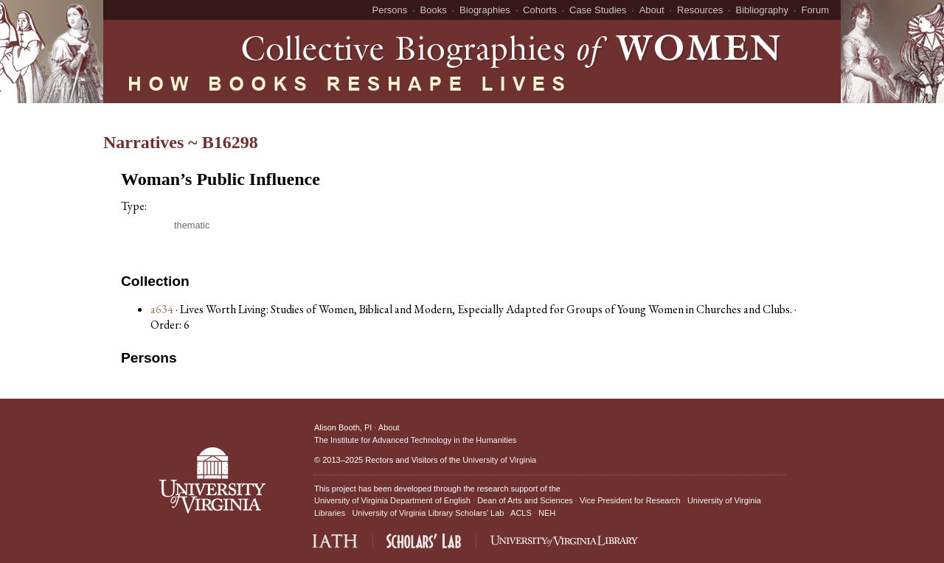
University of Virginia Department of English (392, 500)
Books (433, 9)
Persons (390, 9)
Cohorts (540, 9)
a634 (161, 309)
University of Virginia (499, 459)
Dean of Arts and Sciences (525, 500)
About (651, 9)
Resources (700, 9)
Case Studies (597, 9)
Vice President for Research (630, 500)
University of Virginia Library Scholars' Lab (428, 512)
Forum (815, 9)
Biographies (484, 9)
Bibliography (762, 9)
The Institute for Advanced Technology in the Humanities (415, 440)
